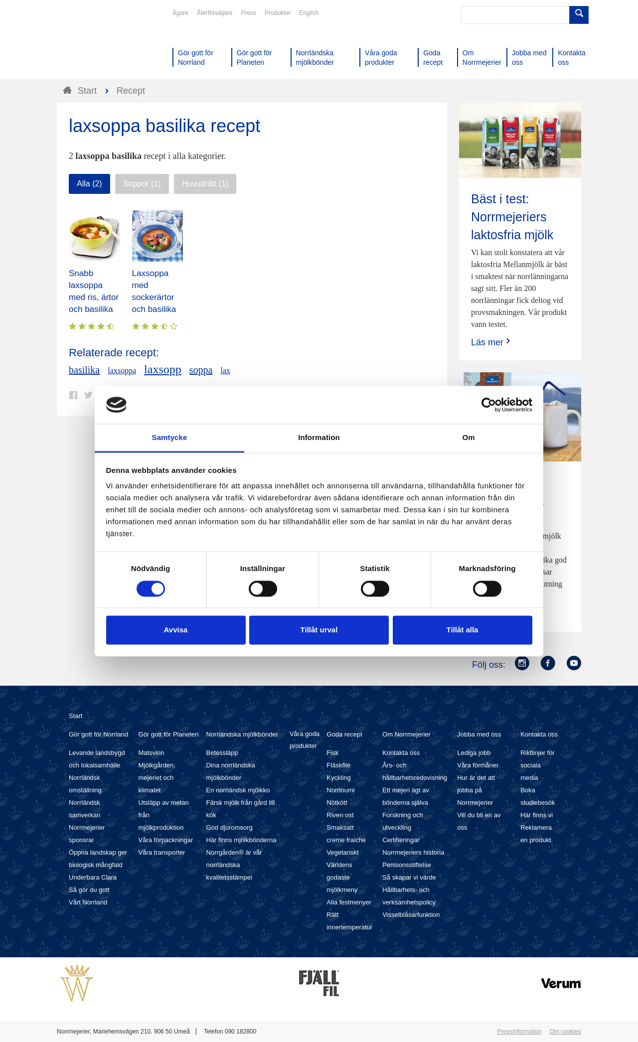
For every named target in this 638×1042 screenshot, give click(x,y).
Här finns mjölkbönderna (241, 840)
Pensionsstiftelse (406, 865)
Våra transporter (162, 852)
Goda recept (344, 734)
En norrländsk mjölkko (238, 790)
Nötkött (336, 802)
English (309, 12)
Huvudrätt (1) (205, 183)
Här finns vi (536, 815)
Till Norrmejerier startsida (95, 44)
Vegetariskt (342, 852)
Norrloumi (340, 790)
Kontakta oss (401, 752)
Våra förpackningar (166, 840)
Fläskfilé (338, 765)
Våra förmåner (477, 765)
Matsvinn (151, 752)
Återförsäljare (214, 12)
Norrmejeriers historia (413, 852)
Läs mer (491, 342)
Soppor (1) (142, 183)
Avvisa (176, 630)
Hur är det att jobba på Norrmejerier (476, 790)
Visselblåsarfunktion (411, 914)
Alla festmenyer (348, 902)
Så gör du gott (89, 889)
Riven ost (339, 815)
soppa (201, 369)
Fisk (332, 752)
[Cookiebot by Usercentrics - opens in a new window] (488, 404)
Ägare (180, 12)
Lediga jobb (473, 752)
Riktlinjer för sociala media (537, 765)
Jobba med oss (479, 734)
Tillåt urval (319, 630)
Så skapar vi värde (409, 877)
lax (225, 370)
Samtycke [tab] (169, 438)
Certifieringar (400, 840)
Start (75, 716)
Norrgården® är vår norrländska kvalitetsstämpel (234, 865)
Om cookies (565, 1031)
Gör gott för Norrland (98, 734)
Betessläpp (222, 752)
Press (248, 12)
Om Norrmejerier (406, 734)
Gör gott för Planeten (169, 734)
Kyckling (338, 777)
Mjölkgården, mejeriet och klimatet (157, 777)
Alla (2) (89, 183)
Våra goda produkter (304, 739)
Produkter (278, 12)
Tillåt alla (462, 630)
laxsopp (162, 369)
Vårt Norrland (88, 902)
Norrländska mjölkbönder (242, 734)
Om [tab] (468, 438)
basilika (84, 369)
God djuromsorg (229, 827)
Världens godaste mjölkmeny (341, 877)
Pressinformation (519, 1031)
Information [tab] (319, 438)
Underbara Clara (93, 877)
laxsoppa (122, 370)
